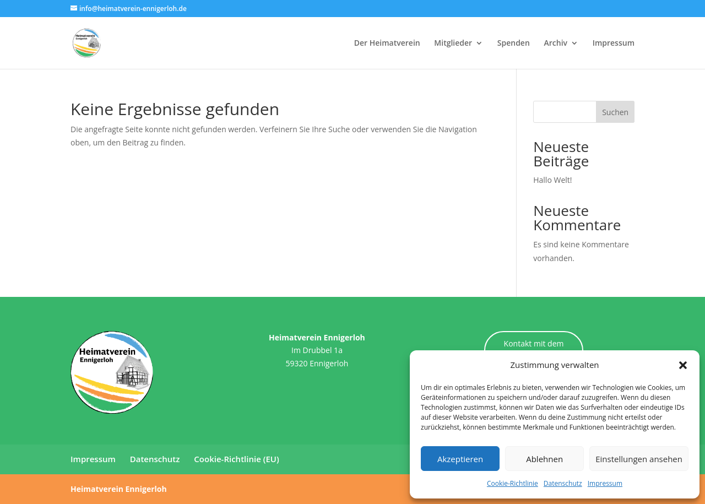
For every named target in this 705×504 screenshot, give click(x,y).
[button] (682, 365)
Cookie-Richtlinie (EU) (236, 458)
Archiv (555, 43)
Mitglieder (453, 43)
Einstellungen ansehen (638, 458)
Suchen (615, 112)
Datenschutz (563, 483)
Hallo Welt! (552, 180)
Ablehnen (544, 458)
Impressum (605, 483)
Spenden (513, 43)
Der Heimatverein (387, 43)
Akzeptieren (460, 458)
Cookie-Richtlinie (512, 483)
